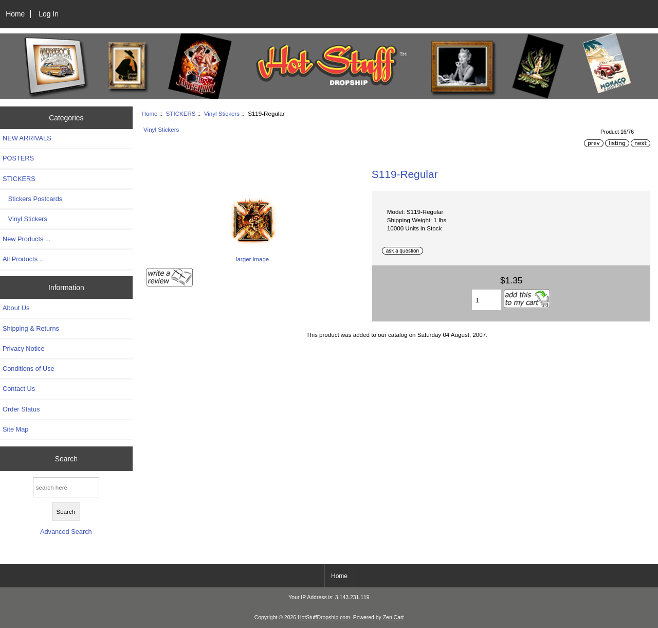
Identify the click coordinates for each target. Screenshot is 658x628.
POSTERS (18, 158)
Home (15, 14)
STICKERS (181, 113)
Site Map (15, 429)
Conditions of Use (28, 368)
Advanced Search (66, 531)
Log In (49, 14)
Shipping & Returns (31, 328)
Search (66, 458)
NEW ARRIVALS (27, 138)
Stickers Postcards (32, 199)
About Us (16, 308)
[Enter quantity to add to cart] (486, 300)
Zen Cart (393, 617)
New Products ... (27, 239)
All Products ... (24, 259)
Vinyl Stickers (222, 113)
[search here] (66, 487)
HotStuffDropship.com (324, 617)
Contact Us (19, 388)
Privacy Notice (23, 348)
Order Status (21, 409)
